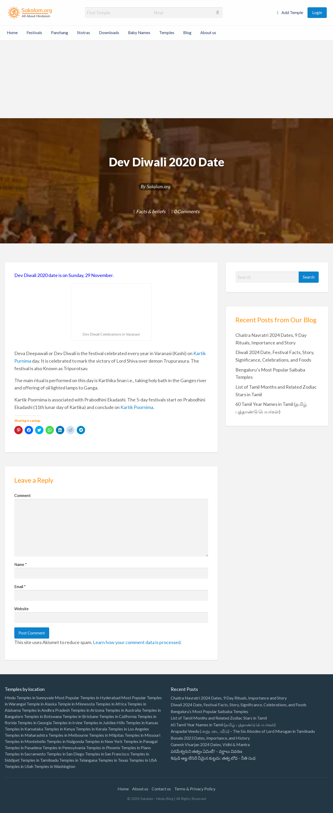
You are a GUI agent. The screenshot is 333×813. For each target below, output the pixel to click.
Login (317, 12)
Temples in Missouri (142, 735)
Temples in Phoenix (103, 747)
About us (208, 32)
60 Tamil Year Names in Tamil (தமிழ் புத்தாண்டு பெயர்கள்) (223, 724)
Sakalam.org (158, 186)
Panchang (59, 32)
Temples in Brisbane (80, 716)
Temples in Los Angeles (128, 728)
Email (20, 586)
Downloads (109, 32)
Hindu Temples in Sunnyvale (29, 697)
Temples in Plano (136, 747)
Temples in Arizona (87, 710)
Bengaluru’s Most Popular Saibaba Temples (209, 711)
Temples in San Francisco (107, 753)
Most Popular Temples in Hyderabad (87, 697)
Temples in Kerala (91, 728)
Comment (22, 495)
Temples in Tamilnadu (39, 760)
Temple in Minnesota (76, 703)
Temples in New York (104, 741)
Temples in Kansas (142, 722)
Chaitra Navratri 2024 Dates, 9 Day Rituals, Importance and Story (229, 697)
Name (20, 564)
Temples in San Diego (65, 753)
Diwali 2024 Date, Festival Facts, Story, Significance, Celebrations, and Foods (238, 704)
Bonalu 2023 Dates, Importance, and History (210, 737)
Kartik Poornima (136, 407)
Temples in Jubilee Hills (104, 722)
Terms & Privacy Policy (194, 788)
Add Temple (290, 12)
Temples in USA (143, 760)
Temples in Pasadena (23, 747)
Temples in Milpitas (106, 735)
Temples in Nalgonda (65, 741)
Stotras (83, 32)
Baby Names (139, 32)
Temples (166, 32)
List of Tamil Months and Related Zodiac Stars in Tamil (219, 717)
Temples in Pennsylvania (63, 747)
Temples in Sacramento (25, 753)
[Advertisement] (166, 79)
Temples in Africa (110, 703)
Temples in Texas (113, 760)
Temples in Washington (54, 766)
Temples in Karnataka (24, 728)
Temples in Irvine (67, 722)
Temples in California (118, 716)
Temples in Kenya (59, 728)
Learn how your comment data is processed (137, 642)
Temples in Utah (19, 766)
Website (21, 608)
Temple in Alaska (42, 703)
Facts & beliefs (150, 211)
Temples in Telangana (78, 760)
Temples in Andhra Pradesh (46, 710)
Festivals (34, 32)
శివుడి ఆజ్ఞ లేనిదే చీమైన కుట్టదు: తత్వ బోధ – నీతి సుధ (213, 757)
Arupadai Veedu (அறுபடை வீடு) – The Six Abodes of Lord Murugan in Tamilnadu (243, 731)
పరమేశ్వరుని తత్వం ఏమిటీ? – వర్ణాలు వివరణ (206, 751)
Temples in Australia (123, 710)
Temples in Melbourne (68, 735)
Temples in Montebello (25, 741)
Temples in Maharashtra (26, 735)
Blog (187, 32)
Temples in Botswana (43, 716)
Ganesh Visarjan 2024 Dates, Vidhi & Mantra (210, 744)
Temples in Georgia (34, 722)
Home (12, 32)
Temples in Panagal (140, 741)
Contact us (161, 788)
